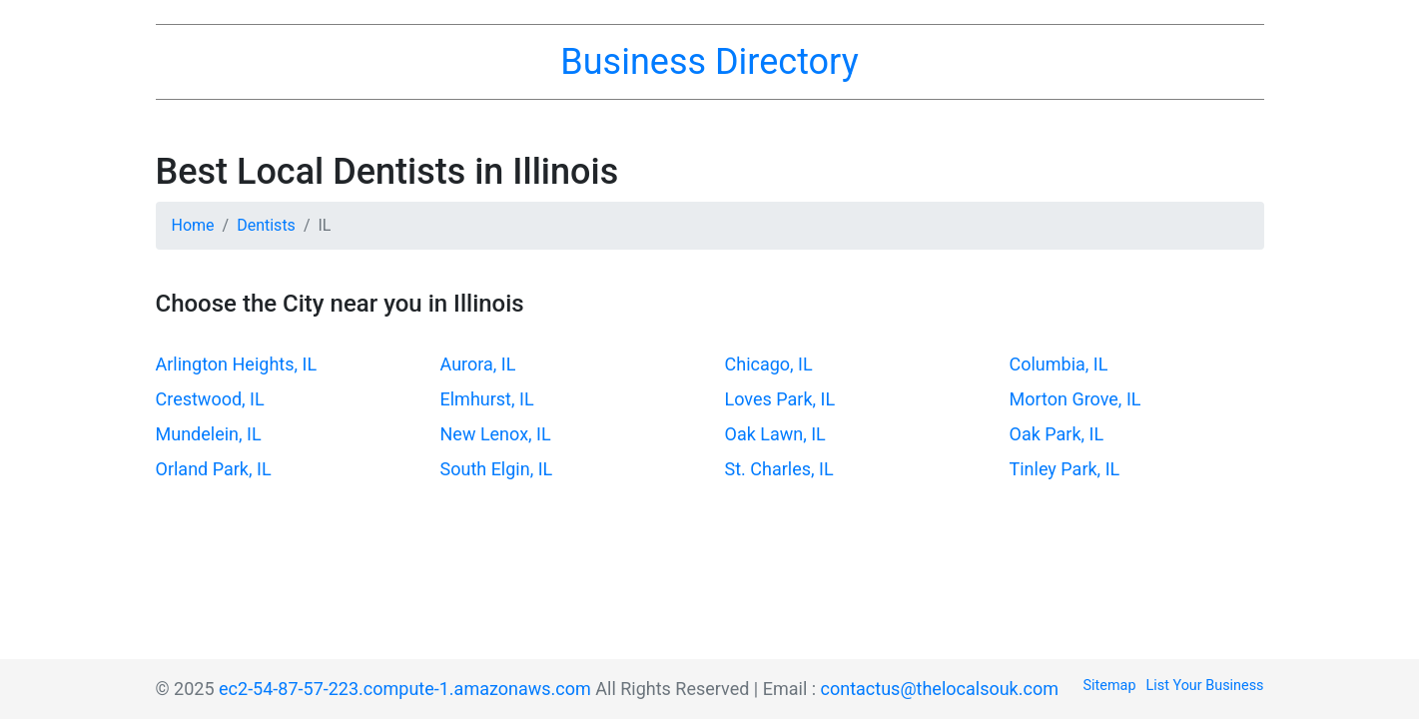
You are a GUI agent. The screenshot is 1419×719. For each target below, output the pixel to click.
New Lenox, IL (495, 433)
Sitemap (1109, 685)
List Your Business (1205, 685)
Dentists (266, 225)
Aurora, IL (478, 364)
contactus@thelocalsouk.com (940, 688)
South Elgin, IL (496, 468)
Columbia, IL (1059, 364)
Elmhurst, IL (487, 398)
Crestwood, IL (210, 398)
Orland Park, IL (214, 468)
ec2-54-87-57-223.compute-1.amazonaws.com (405, 688)
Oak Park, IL (1057, 433)
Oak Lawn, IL (775, 433)
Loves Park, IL (780, 398)
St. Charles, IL (779, 468)
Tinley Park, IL (1065, 468)
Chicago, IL (769, 364)
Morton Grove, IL (1075, 398)
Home (193, 225)
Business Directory (709, 62)
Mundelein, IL (209, 433)
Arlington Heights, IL (237, 364)
